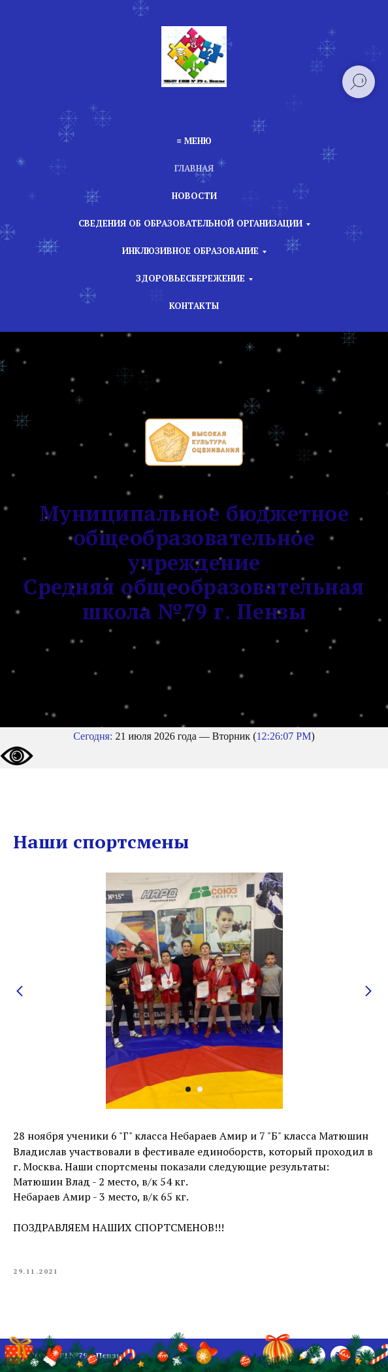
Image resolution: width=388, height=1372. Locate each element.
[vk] (365, 1355)
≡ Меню (193, 141)
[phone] (315, 1355)
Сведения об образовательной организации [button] (190, 223)
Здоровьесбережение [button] (190, 278)
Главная (194, 168)
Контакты (194, 306)
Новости (194, 196)
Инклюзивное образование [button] (190, 251)
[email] (340, 1355)
